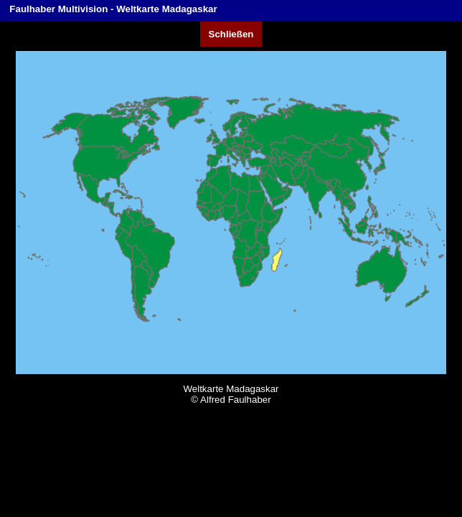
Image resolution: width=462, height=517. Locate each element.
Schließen (230, 34)
